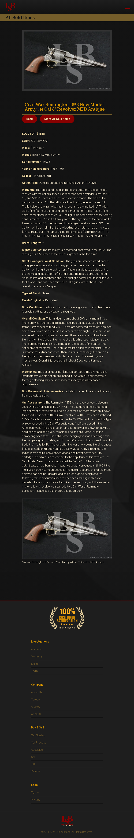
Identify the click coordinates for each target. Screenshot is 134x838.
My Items (37, 656)
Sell (33, 757)
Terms (35, 792)
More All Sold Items (57, 119)
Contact (36, 714)
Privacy (35, 799)
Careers (36, 699)
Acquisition (37, 749)
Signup (35, 663)
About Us (36, 692)
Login (34, 671)
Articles (35, 706)
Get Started (38, 735)
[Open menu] (127, 6)
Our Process (38, 742)
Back (29, 119)
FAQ (33, 764)
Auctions (36, 649)
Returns (35, 771)
